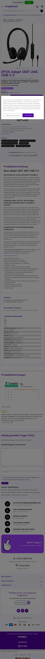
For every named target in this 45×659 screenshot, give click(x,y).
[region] (22, 107)
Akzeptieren (28, 115)
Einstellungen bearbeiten (13, 115)
